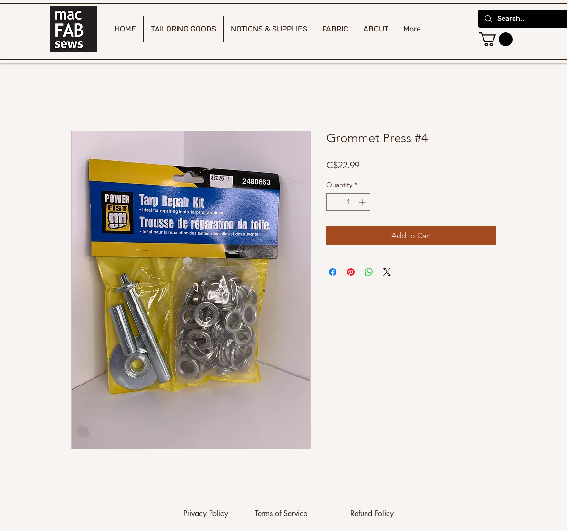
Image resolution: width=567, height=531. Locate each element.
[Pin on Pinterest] (351, 272)
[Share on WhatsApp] (369, 272)
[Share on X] (387, 272)
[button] (496, 39)
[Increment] (363, 202)
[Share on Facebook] (332, 272)
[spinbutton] (348, 202)
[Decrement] (334, 202)
